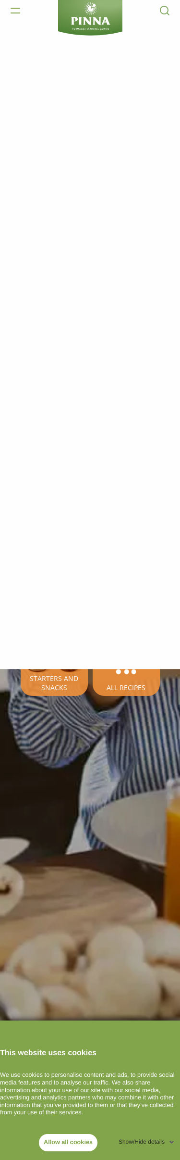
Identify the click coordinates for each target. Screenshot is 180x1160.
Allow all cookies (68, 1142)
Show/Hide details (142, 1141)
